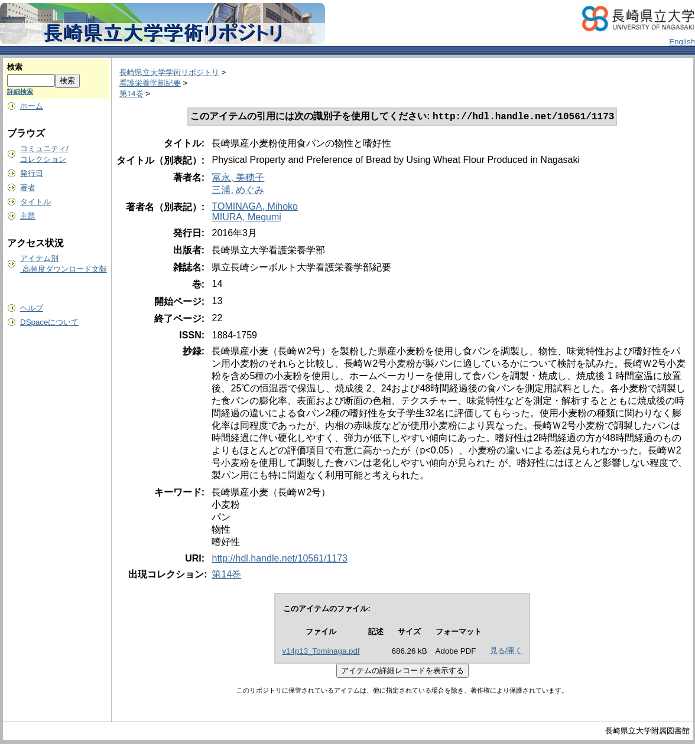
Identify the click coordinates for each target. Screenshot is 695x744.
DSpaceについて (49, 322)
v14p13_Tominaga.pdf (320, 652)
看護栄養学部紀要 (150, 83)
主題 (27, 215)
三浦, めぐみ (238, 191)
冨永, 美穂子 (238, 179)
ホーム (31, 106)
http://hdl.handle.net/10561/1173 (280, 559)
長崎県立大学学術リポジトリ (169, 72)
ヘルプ (31, 308)
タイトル (35, 201)
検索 (14, 67)
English (682, 41)
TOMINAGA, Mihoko (255, 208)
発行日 (31, 173)
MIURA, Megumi (246, 218)
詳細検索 (20, 91)
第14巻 (131, 93)
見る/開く (506, 651)
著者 (27, 187)
